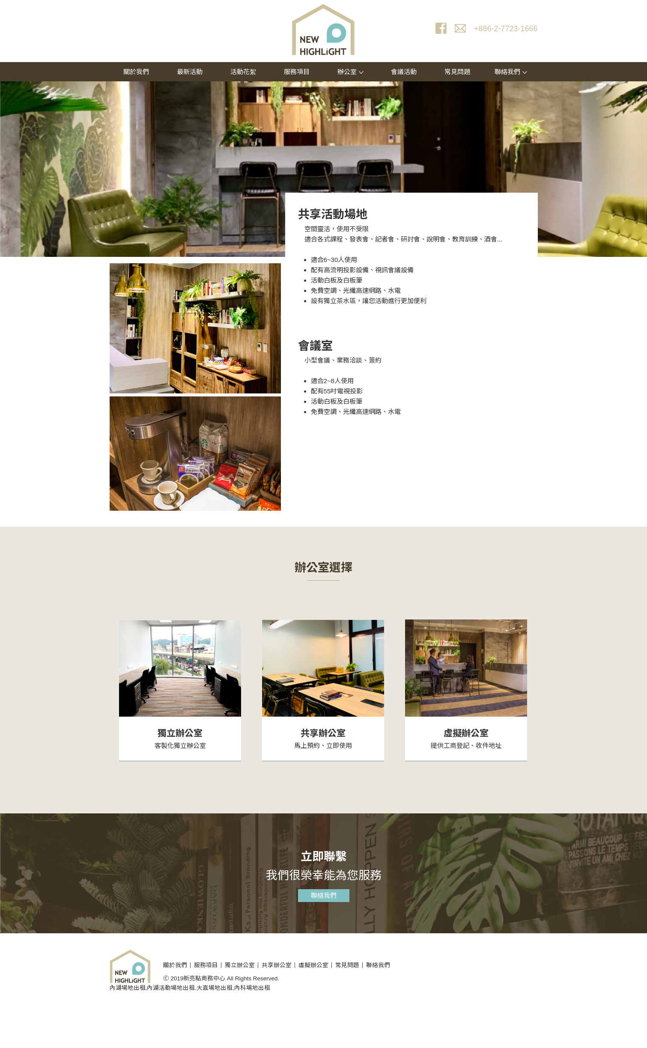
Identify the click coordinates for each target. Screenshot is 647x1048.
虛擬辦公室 (466, 733)
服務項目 (297, 71)
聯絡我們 (511, 71)
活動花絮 (243, 71)
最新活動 (190, 71)
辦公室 (350, 71)
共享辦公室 (323, 733)
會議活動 (404, 71)
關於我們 (136, 71)
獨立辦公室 (180, 733)
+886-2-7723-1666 (506, 28)
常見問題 (457, 71)
